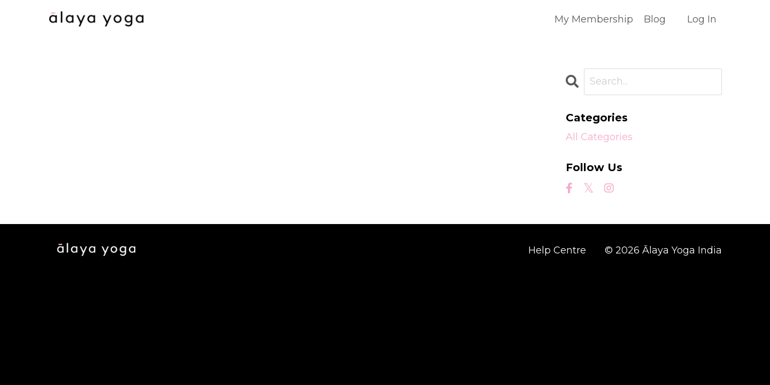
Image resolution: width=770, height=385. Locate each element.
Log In (702, 19)
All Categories (599, 137)
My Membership (594, 19)
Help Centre (557, 250)
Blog (655, 19)
